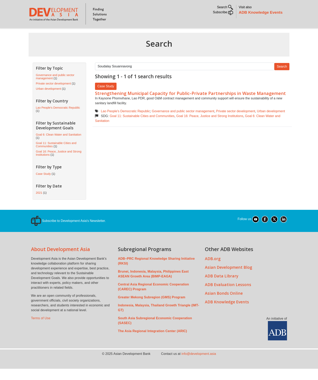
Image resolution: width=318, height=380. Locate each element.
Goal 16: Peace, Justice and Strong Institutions (209, 127)
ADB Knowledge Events (261, 12)
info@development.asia (199, 365)
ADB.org (213, 270)
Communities (208, 33)
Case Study (105, 97)
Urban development (271, 122)
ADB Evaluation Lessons (228, 296)
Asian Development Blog (228, 278)
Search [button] (225, 7)
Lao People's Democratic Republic (125, 122)
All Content (181, 33)
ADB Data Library (221, 287)
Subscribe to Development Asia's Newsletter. (68, 232)
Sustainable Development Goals (136, 33)
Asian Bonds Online (224, 304)
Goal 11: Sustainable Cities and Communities (142, 127)
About (49, 33)
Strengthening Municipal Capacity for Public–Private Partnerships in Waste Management (190, 104)
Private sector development (235, 122)
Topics (67, 33)
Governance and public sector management (183, 122)
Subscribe (223, 12)
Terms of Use (41, 329)
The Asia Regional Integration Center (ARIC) (152, 342)
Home (34, 33)
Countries (92, 33)
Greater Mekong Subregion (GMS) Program (151, 308)
